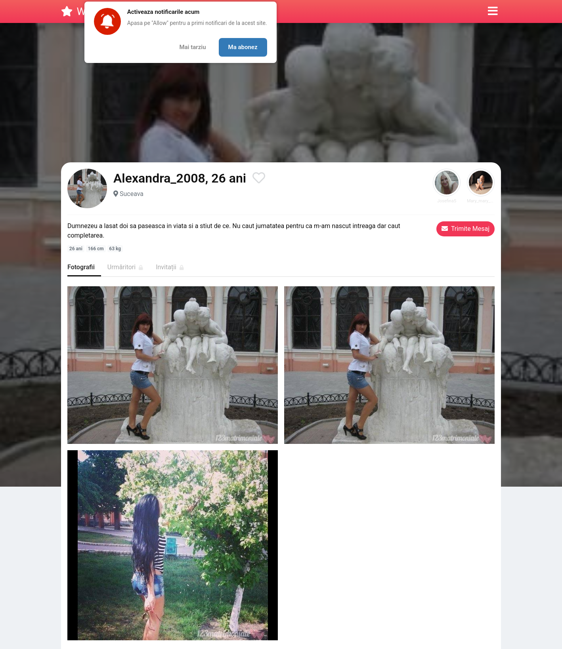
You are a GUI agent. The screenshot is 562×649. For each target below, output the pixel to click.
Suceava (131, 194)
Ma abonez (243, 47)
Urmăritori (125, 267)
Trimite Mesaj (465, 228)
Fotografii (81, 267)
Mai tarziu (192, 47)
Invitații (170, 267)
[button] (493, 11)
